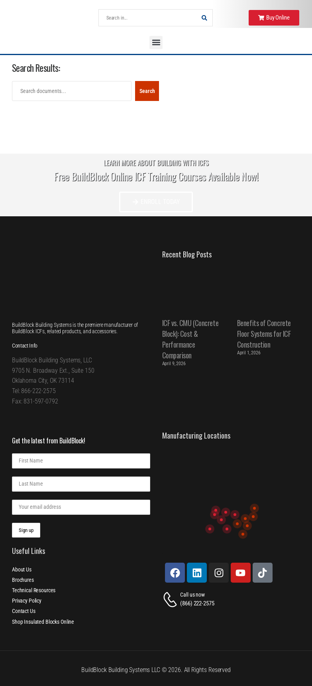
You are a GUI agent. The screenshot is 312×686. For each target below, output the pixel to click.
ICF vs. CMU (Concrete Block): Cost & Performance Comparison (190, 339)
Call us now (192, 594)
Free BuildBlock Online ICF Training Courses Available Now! (156, 176)
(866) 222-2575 (197, 603)
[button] (156, 42)
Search (147, 91)
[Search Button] (204, 18)
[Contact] (171, 599)
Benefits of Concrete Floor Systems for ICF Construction (264, 334)
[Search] (147, 18)
